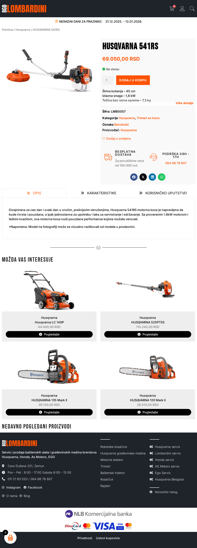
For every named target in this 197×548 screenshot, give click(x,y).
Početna (7, 29)
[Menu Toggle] (113, 9)
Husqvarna (23, 29)
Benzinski (121, 124)
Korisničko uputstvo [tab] (165, 193)
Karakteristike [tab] (101, 193)
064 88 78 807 (176, 163)
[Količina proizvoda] (108, 80)
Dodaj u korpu (133, 80)
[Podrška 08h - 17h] (154, 157)
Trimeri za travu (148, 118)
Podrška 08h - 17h (175, 155)
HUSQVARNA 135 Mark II (49, 400)
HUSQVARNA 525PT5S (147, 322)
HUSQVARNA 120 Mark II (148, 400)
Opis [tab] (36, 193)
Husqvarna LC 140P (49, 322)
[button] (134, 177)
